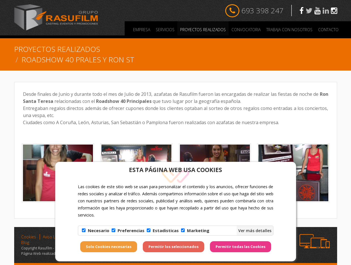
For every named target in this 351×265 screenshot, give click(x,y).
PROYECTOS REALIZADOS (203, 29)
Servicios (165, 29)
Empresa (141, 29)
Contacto (328, 29)
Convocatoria (246, 29)
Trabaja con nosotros (289, 29)
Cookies (28, 236)
